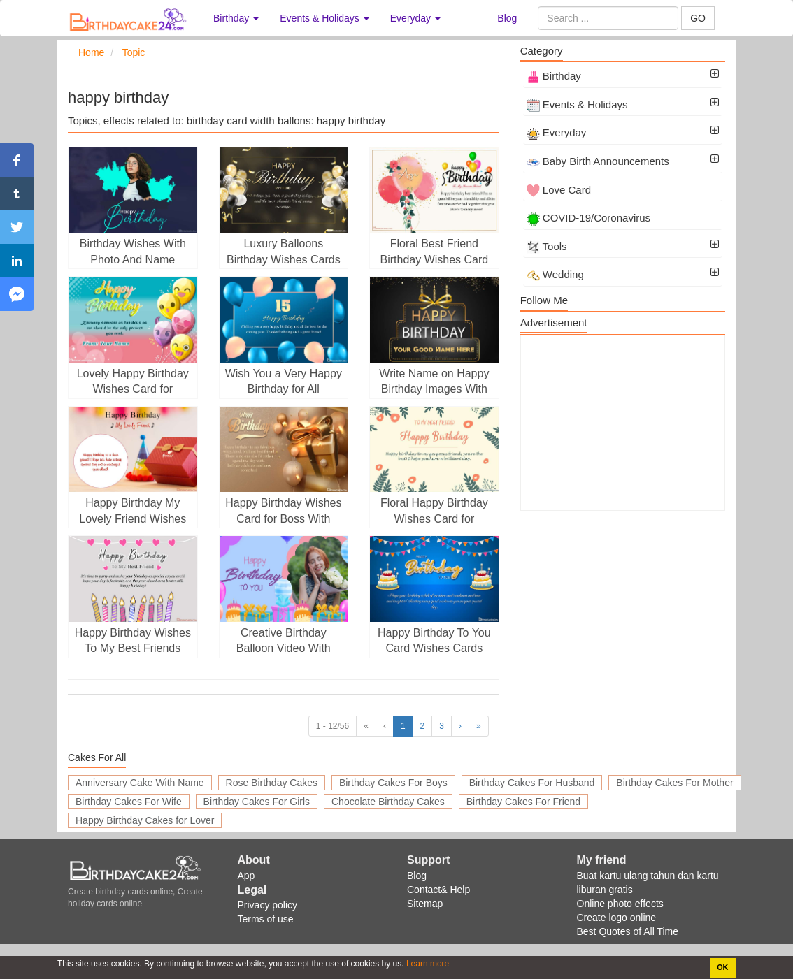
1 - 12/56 (332, 726)
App (246, 875)
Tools (547, 246)
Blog (507, 18)
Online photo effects (620, 903)
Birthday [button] (236, 18)
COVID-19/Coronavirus (588, 218)
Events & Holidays (577, 104)
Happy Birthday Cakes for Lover (145, 820)
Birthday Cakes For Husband (532, 782)
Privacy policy (268, 905)
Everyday (557, 132)
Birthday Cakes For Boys (393, 782)
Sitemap (425, 903)
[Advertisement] (622, 422)
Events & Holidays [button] (324, 18)
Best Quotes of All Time (628, 931)
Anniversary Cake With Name (140, 782)
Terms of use (266, 918)
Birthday (554, 76)
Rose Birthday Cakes (272, 782)
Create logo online (617, 917)
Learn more (427, 964)
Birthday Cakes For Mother (674, 782)
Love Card (559, 190)
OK (722, 967)
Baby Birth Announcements (598, 161)
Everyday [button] (415, 18)
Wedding (555, 274)
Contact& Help (438, 889)
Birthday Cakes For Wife (129, 801)
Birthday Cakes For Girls (256, 801)
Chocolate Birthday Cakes (388, 801)
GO (698, 18)
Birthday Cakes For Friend (523, 801)
